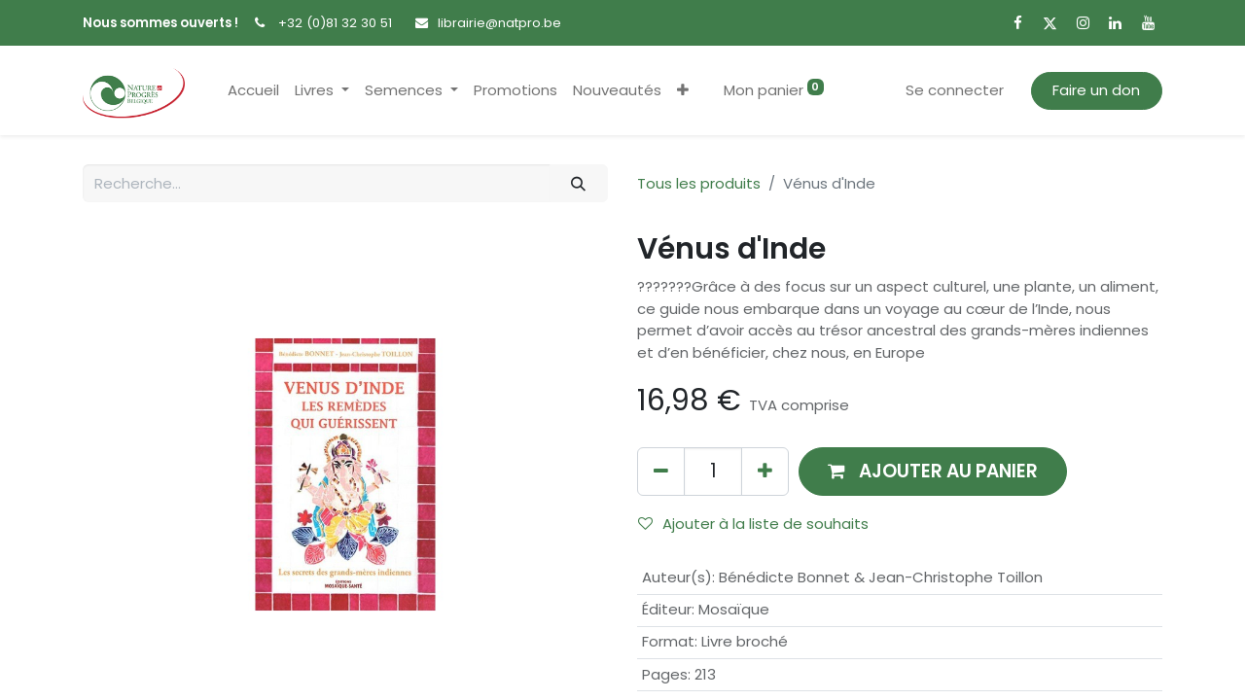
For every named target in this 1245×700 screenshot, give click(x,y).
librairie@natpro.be (499, 23)
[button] (682, 91)
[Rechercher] (579, 183)
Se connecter (955, 90)
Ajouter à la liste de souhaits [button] (753, 523)
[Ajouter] (765, 471)
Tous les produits (699, 183)
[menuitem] (253, 91)
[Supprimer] (661, 471)
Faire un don (1096, 90)
